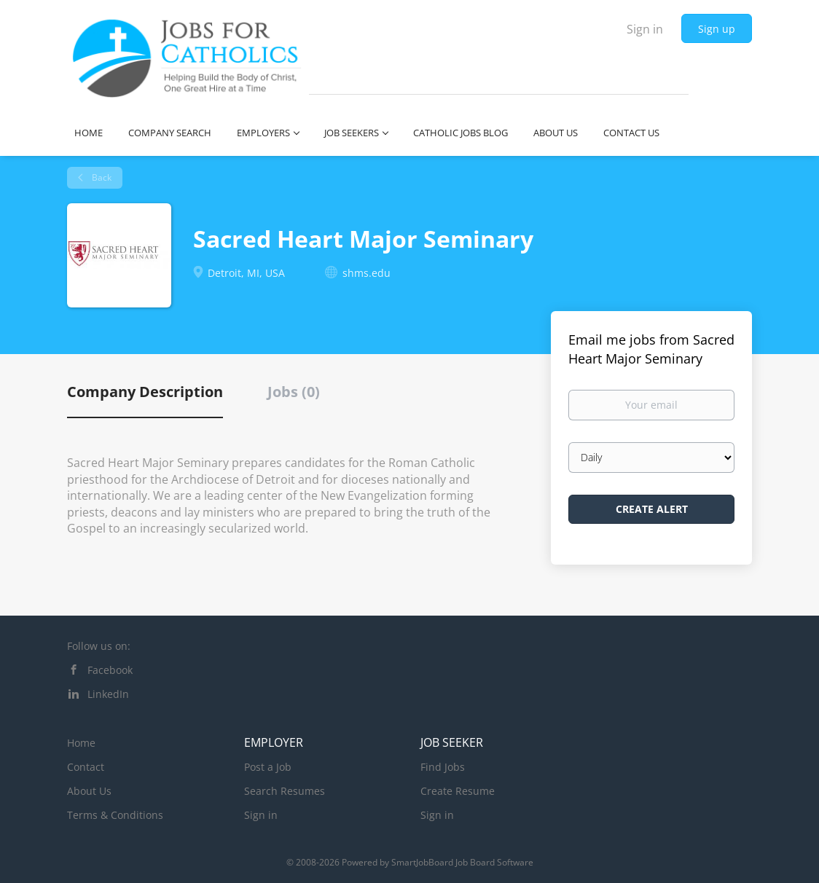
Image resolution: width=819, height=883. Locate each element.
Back (100, 177)
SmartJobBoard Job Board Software (462, 862)
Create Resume (457, 791)
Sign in (645, 29)
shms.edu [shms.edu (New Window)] (366, 273)
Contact (85, 767)
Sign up (716, 29)
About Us (89, 791)
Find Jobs (442, 767)
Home (81, 743)
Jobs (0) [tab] (293, 391)
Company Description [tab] (145, 391)
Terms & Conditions (115, 815)
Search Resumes (284, 791)
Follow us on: (98, 646)
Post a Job (267, 767)
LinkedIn (108, 694)
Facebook (110, 670)
